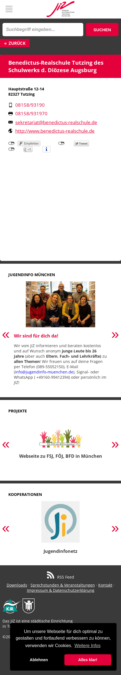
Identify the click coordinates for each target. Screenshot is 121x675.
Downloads (17, 585)
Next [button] (115, 335)
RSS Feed (60, 577)
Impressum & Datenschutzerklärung (60, 590)
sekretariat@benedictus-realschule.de (56, 122)
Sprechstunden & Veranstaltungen (63, 585)
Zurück (17, 43)
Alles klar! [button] (87, 660)
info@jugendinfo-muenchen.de (44, 372)
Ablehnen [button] (39, 660)
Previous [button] (6, 335)
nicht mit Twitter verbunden (61, 143)
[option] (60, 335)
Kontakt (105, 585)
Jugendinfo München (31, 274)
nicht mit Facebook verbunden (11, 143)
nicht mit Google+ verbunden (11, 149)
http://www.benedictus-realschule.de (55, 131)
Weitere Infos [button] (87, 645)
